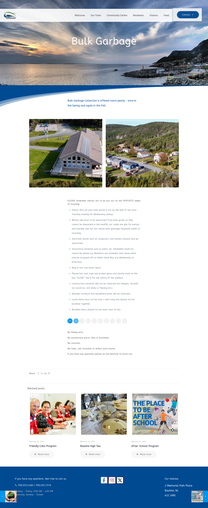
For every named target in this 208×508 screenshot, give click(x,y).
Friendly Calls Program (42, 446)
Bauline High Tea (90, 446)
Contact (188, 14)
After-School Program (145, 446)
